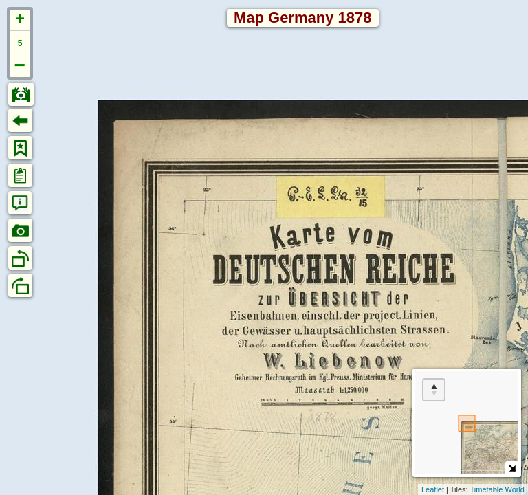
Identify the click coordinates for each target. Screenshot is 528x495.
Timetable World (497, 489)
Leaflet (432, 489)
